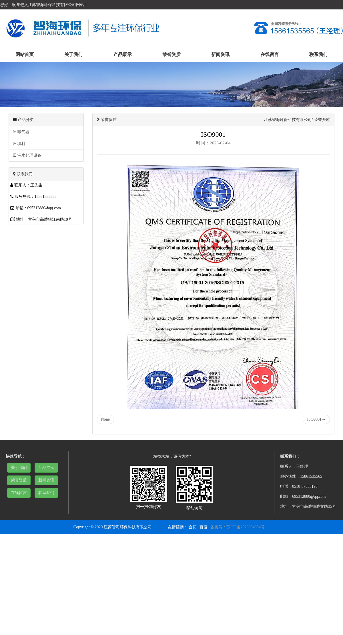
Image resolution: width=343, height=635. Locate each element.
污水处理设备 (27, 155)
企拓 (193, 527)
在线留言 (269, 54)
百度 (204, 527)
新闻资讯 (220, 54)
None (105, 419)
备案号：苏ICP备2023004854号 (237, 527)
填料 (19, 144)
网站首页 (24, 54)
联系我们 (318, 54)
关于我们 (73, 54)
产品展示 (122, 54)
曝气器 (21, 132)
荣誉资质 (171, 54)
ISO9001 (316, 419)
